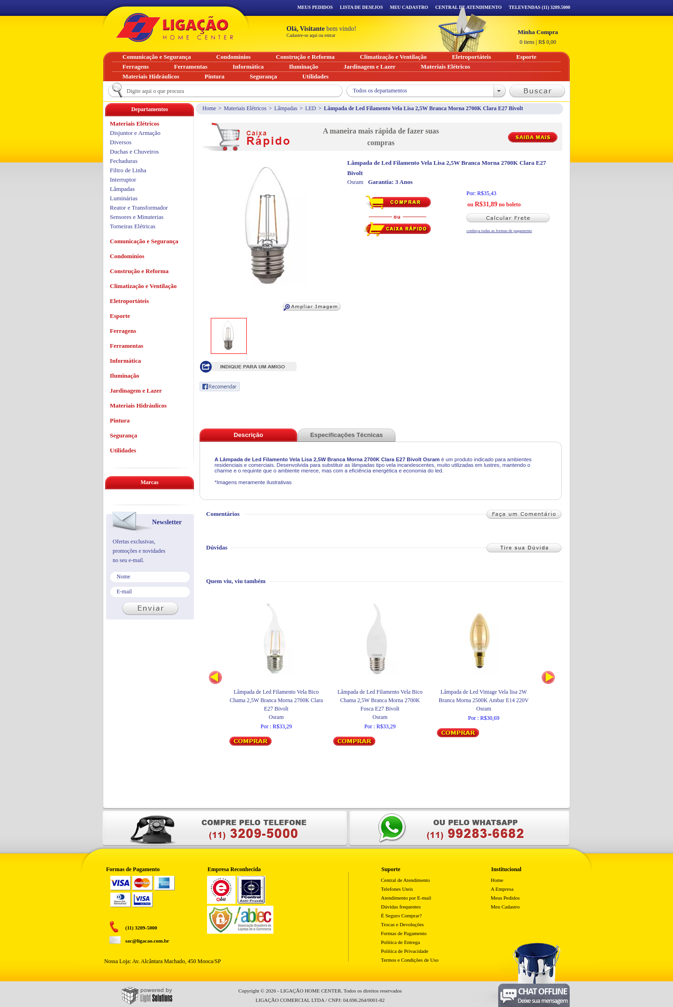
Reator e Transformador (139, 207)
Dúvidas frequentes (401, 906)
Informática (125, 360)
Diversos (120, 142)
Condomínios (127, 256)
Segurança (123, 435)
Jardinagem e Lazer (136, 390)
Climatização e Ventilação (143, 285)
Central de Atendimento (405, 880)
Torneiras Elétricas (133, 226)
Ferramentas (126, 345)
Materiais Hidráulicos (138, 405)
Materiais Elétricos (245, 108)
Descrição (248, 434)
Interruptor (123, 179)
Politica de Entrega (400, 942)
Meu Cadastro (409, 7)
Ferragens (123, 330)
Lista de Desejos (361, 7)
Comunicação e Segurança (144, 241)
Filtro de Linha (128, 170)
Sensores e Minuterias (137, 216)
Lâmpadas (285, 108)
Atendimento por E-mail (406, 898)
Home (209, 108)
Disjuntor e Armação (135, 132)
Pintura (120, 420)
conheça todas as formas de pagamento (499, 230)
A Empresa (502, 889)
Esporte (120, 315)
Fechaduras (123, 160)
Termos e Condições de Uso (409, 960)
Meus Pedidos (315, 7)
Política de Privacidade (404, 951)
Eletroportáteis (129, 300)
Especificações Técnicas (346, 434)
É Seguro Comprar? (401, 915)
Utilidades (123, 450)
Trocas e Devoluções (402, 924)
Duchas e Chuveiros (134, 151)
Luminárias (123, 198)
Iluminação (124, 375)
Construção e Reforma (139, 271)
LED (310, 108)
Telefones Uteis (397, 889)
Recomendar (220, 386)
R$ (538, 36)
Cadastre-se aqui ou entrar (311, 35)
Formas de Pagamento (404, 933)
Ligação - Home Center (174, 27)
